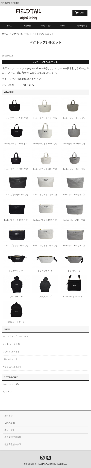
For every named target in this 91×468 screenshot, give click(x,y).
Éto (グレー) (74, 271)
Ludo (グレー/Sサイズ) (74, 245)
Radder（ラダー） (16, 322)
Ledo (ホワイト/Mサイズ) (45, 143)
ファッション (45, 26)
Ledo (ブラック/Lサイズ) (16, 118)
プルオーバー (16, 296)
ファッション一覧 (20, 34)
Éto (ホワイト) (45, 271)
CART (82, 13)
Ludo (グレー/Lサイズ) (73, 194)
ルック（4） (9, 392)
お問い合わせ (82, 26)
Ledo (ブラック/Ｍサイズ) (16, 143)
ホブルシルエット (11, 351)
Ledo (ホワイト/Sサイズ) (45, 169)
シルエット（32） (11, 384)
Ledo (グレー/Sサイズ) (74, 169)
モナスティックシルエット (15, 336)
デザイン (63, 26)
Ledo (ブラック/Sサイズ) (16, 169)
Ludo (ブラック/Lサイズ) (16, 194)
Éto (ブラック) (16, 271)
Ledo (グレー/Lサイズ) (73, 118)
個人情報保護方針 (12, 437)
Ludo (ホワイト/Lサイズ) (45, 194)
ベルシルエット (10, 359)
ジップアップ (45, 296)
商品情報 (27, 26)
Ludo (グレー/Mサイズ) (74, 220)
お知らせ (8, 415)
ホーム (9, 26)
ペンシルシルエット (12, 367)
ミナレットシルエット (13, 344)
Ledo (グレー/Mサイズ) (74, 143)
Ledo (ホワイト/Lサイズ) (45, 118)
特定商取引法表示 (12, 444)
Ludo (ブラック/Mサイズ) (16, 220)
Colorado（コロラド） (74, 296)
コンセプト (9, 430)
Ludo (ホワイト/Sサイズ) (45, 245)
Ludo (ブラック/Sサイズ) (16, 245)
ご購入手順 (9, 422)
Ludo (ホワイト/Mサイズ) (45, 220)
